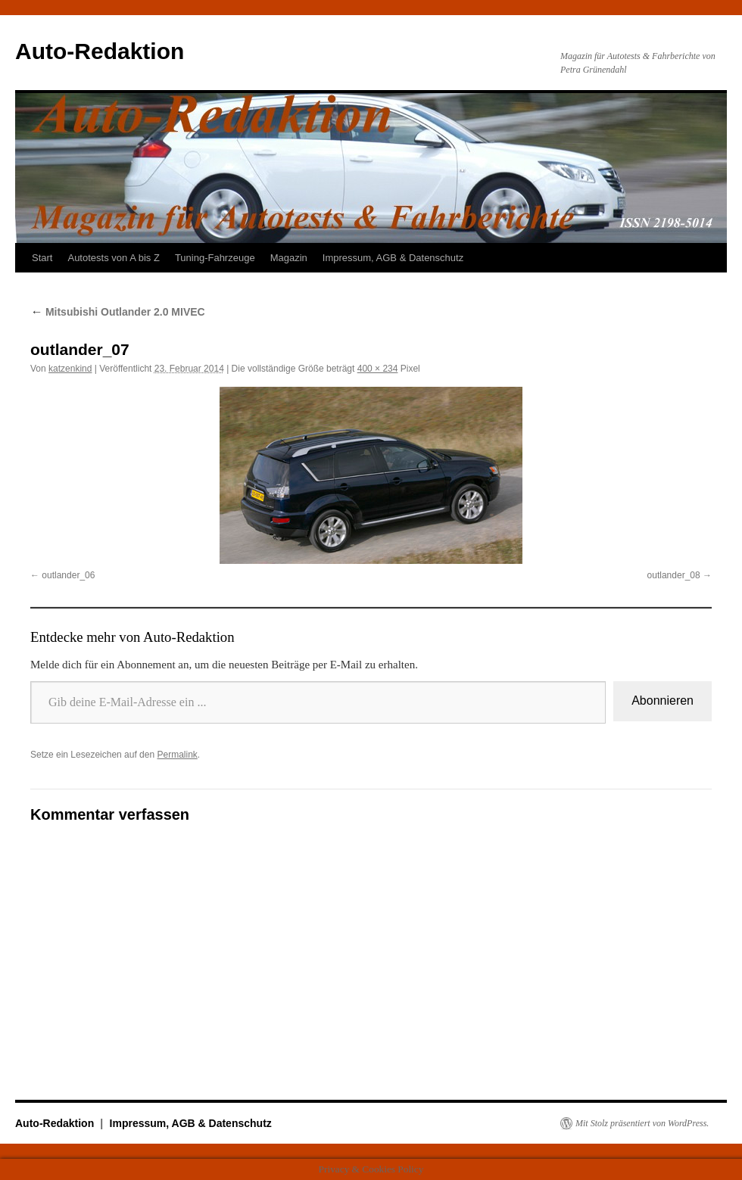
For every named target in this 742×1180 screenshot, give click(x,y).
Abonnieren (662, 700)
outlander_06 (68, 575)
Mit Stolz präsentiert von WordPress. (642, 1123)
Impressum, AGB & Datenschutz (393, 257)
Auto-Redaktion (99, 51)
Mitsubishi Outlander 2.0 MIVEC (117, 312)
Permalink (177, 754)
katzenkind (70, 368)
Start (42, 257)
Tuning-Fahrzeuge (215, 257)
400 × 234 (377, 368)
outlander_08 (673, 575)
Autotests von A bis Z (113, 257)
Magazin (288, 257)
